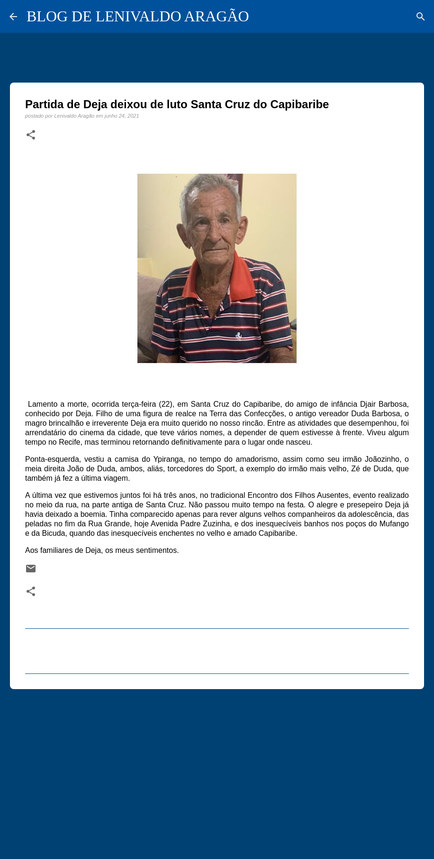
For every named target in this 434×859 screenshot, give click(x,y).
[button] (30, 135)
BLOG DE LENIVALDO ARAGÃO (138, 16)
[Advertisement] (217, 769)
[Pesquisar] (420, 16)
